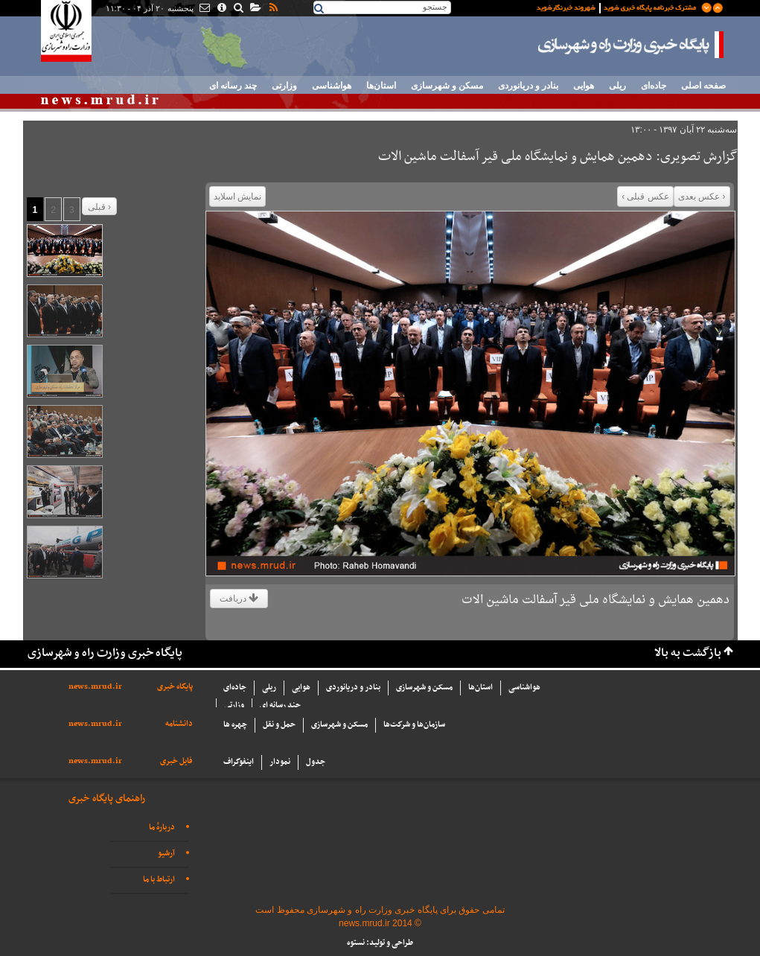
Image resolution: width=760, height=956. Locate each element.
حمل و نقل (279, 725)
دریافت (239, 598)
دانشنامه (179, 724)
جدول (315, 762)
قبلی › (99, 207)
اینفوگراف (238, 762)
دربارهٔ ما (162, 827)
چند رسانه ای (233, 85)
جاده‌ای (653, 85)
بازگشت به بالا (687, 653)
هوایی (583, 85)
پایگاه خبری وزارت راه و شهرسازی (631, 44)
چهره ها (235, 725)
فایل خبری (176, 761)
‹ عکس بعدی (702, 196)
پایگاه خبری (175, 687)
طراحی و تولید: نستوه (380, 943)
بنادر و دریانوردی (528, 85)
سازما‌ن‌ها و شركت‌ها (414, 725)
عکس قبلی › (645, 196)
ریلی (617, 85)
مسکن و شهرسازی (447, 85)
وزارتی (284, 85)
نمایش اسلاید (237, 196)
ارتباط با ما (159, 880)
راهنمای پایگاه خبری (106, 798)
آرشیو (166, 854)
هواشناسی (331, 85)
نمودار (279, 762)
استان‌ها (381, 85)
